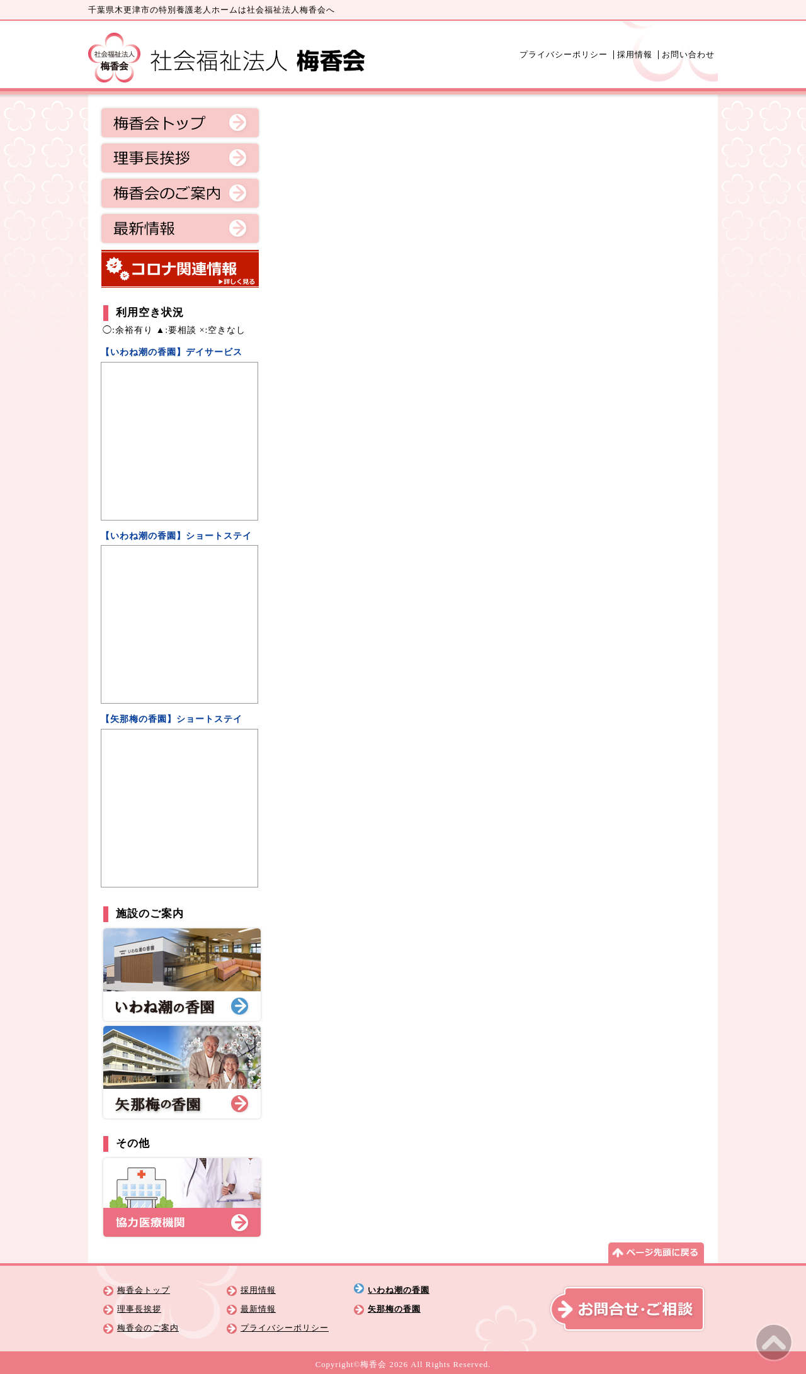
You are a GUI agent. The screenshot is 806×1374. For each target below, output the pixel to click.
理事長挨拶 (180, 158)
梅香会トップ (180, 122)
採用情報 (634, 54)
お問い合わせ (688, 54)
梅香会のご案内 (180, 193)
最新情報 (180, 228)
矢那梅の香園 (394, 1309)
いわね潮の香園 (398, 1290)
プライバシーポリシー (563, 54)
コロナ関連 (180, 269)
